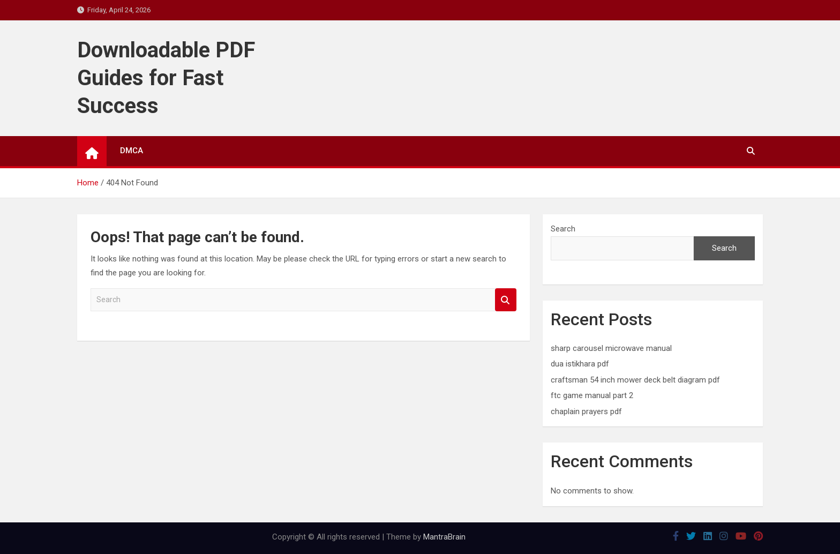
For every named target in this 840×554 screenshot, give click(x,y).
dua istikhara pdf (580, 364)
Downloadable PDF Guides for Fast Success (166, 78)
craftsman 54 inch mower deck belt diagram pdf (635, 380)
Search (505, 299)
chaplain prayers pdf (586, 411)
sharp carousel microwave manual (611, 348)
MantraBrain (444, 537)
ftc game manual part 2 (592, 395)
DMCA (131, 150)
